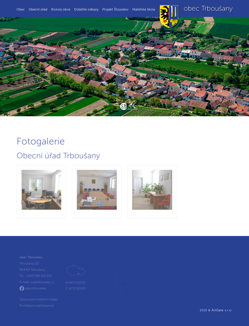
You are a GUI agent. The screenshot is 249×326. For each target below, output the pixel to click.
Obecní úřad (38, 9)
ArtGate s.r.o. (222, 310)
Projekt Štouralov (115, 9)
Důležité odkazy (86, 9)
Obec (21, 9)
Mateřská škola (143, 9)
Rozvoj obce (60, 9)
